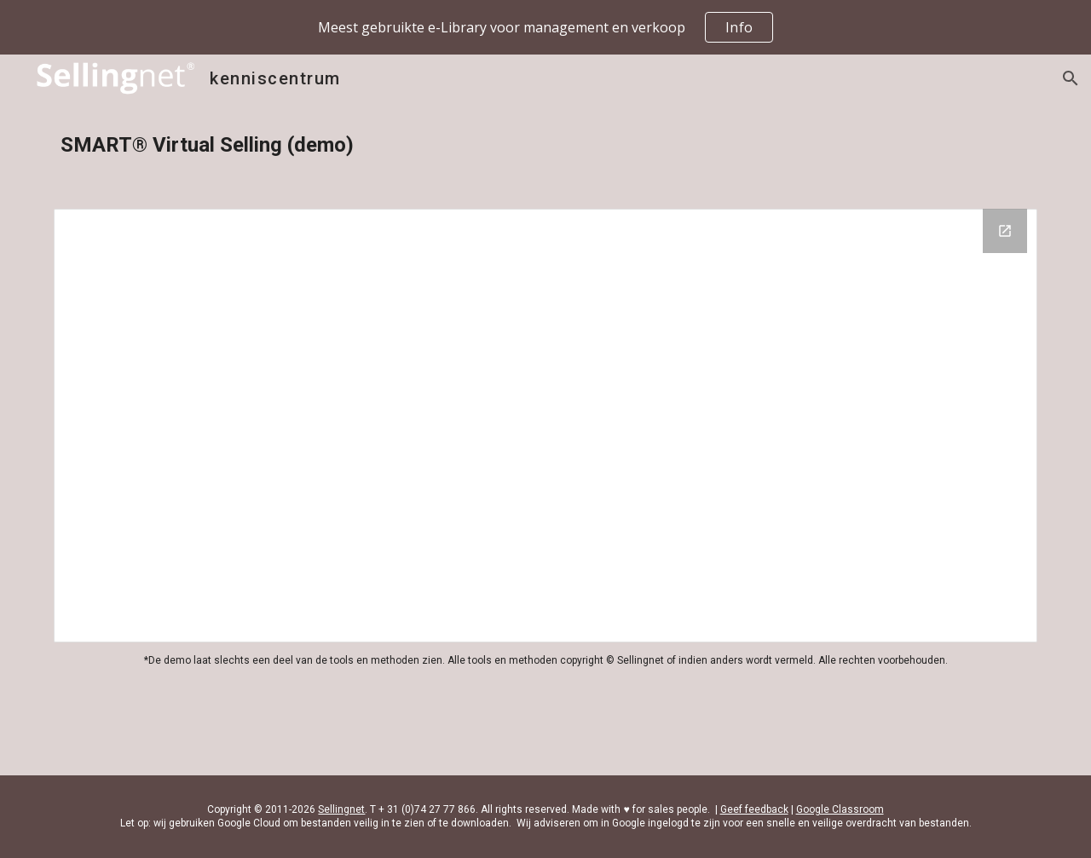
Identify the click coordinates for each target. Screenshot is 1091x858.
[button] (1070, 78)
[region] (545, 27)
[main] (545, 145)
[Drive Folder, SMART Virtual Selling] (545, 425)
